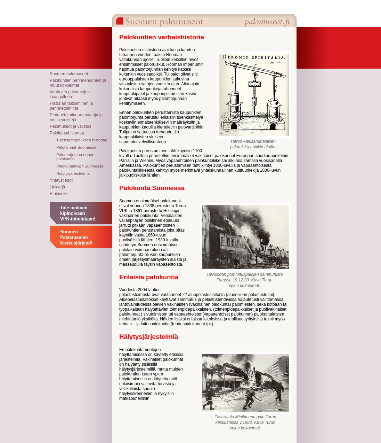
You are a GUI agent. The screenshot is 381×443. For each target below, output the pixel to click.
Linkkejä (57, 187)
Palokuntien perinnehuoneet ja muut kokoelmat (78, 83)
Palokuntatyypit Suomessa (80, 166)
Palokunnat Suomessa (76, 147)
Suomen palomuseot (69, 73)
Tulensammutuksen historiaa (81, 140)
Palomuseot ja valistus (70, 126)
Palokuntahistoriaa (67, 133)
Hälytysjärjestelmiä (73, 173)
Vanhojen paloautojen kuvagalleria (70, 94)
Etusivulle (58, 193)
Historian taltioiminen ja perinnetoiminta (71, 106)
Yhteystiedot (61, 180)
